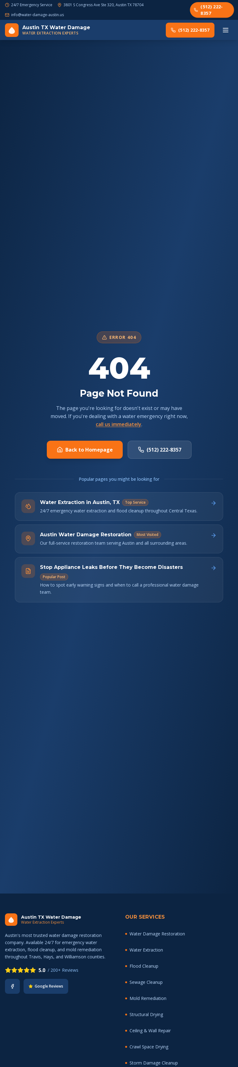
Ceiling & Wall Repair (148, 1030)
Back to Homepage (85, 449)
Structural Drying (144, 1014)
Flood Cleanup (141, 966)
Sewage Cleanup (144, 982)
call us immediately (118, 424)
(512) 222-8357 (208, 9)
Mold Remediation (145, 998)
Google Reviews (46, 986)
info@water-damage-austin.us (37, 14)
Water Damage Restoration (155, 934)
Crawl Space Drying (146, 1047)
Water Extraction (144, 950)
